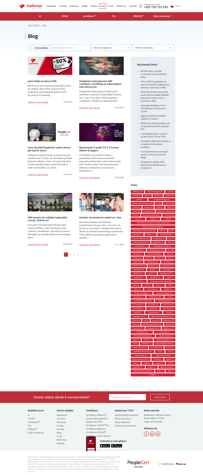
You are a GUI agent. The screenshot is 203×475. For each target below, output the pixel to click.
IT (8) (171, 231)
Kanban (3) (153, 266)
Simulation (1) (138, 270)
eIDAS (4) (157, 196)
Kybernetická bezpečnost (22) (162, 316)
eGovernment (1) (166, 234)
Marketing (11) (168, 320)
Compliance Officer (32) (142, 301)
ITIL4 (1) (147, 285)
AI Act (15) (156, 320)
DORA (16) (136, 320)
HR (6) (135, 344)
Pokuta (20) (170, 324)
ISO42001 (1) (146, 344)
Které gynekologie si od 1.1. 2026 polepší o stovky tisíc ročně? (154, 108)
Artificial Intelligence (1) (164, 340)
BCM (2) (135, 215)
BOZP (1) (149, 258)
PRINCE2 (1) (137, 273)
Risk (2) (153, 219)
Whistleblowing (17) (165, 301)
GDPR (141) (169, 196)
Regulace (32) (168, 328)
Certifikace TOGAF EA (97, 425)
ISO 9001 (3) (168, 262)
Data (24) (135, 324)
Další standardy (36, 432)
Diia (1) (135, 363)
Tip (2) (158, 203)
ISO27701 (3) (138, 281)
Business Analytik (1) (164, 293)
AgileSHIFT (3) (158, 242)
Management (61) (139, 316)
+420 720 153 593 (156, 7)
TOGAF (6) (136, 211)
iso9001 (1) (152, 367)
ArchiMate (33, 422)
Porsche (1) (153, 308)
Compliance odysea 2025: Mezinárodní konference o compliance (153, 165)
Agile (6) (170, 192)
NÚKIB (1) (153, 375)
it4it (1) (169, 277)
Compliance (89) (155, 297)
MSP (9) (139, 199)
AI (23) (146, 320)
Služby (85, 6)
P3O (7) (171, 238)
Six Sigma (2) (136, 258)
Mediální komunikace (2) (142, 351)
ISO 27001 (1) (168, 308)
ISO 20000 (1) (167, 270)
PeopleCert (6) (152, 262)
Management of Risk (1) (162, 246)
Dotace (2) (148, 207)
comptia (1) (157, 359)
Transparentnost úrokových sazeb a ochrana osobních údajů (154, 154)
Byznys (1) (137, 234)
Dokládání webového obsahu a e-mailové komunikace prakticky (156, 144)
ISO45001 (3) (139, 246)
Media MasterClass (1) (141, 359)
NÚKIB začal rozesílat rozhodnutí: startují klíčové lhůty (154, 74)
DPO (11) (159, 285)
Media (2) (170, 347)
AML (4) (135, 340)
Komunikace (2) (156, 347)
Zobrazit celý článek (38, 102)
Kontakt (133, 6)
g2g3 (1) (151, 273)
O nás (110, 6)
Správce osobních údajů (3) (153, 227)
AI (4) (160, 351)
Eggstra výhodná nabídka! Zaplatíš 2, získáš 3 (153, 117)
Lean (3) (170, 254)
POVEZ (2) (136, 207)
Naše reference (122, 422)
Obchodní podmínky (125, 425)
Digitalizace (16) (153, 328)
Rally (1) (160, 371)
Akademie (51, 6)
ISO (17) (170, 242)
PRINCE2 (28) (137, 192)
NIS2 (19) (137, 312)
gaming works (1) (166, 273)
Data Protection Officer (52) (142, 203)
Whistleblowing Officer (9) (152, 324)
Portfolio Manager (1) (140, 242)
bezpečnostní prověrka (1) (142, 371)
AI (29, 415)
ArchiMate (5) (148, 211)
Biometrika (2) (164, 332)
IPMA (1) (137, 289)
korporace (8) (154, 312)
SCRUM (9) (136, 196)
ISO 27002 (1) (138, 308)
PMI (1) (170, 285)
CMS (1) (170, 297)
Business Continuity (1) (151, 215)
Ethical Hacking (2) (154, 254)
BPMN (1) (153, 270)
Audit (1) (147, 363)
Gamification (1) (167, 266)
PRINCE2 (33, 429)
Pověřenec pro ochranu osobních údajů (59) (153, 223)
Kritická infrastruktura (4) (143, 336)
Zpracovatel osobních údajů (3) (144, 231)
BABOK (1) (168, 289)
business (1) (138, 277)
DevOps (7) (137, 254)
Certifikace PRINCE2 (96, 415)
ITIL (30, 425)
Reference (121, 6)
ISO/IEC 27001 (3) (139, 266)
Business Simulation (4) (140, 238)
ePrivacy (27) (138, 297)
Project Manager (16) (154, 192)
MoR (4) (168, 219)
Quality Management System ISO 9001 (97, 420)
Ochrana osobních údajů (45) (161, 281)
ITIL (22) (138, 219)
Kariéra (94, 6)
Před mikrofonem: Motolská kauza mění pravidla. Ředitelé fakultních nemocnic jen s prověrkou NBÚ (155, 96)
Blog (102, 6)
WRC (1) (170, 371)
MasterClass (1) (140, 355)
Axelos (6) (137, 262)
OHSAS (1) (159, 258)
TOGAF (31, 418)
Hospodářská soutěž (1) (164, 344)
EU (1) (170, 351)
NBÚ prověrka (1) (167, 367)
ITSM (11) (150, 234)
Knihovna (74, 6)
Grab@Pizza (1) (158, 238)
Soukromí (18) (138, 328)
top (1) (170, 363)
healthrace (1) (138, 367)
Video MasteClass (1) (163, 355)
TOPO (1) (147, 340)
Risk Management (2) (156, 250)
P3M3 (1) (170, 258)
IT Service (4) (168, 215)
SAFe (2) (136, 285)
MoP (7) (147, 196)
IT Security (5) (169, 203)
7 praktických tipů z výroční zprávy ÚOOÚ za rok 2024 (154, 135)
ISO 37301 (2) (153, 305)
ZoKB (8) (159, 207)
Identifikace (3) (141, 332)
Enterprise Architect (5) (165, 211)
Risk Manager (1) (138, 250)
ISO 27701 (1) (168, 305)
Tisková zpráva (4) (139, 347)
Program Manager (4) (162, 199)
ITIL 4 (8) (171, 250)
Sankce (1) (169, 359)
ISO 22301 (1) (152, 289)
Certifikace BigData (95, 428)
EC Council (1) (138, 305)
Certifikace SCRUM (96, 432)
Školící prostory (123, 418)
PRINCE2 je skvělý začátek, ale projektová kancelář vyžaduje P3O (155, 126)
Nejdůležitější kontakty (126, 415)
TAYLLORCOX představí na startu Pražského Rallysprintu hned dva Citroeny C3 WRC (155, 84)
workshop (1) (155, 277)
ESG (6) (169, 312)
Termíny (63, 6)
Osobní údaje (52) (165, 336)
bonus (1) (159, 363)
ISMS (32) (170, 207)
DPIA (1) (163, 231)
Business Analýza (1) (141, 293)
